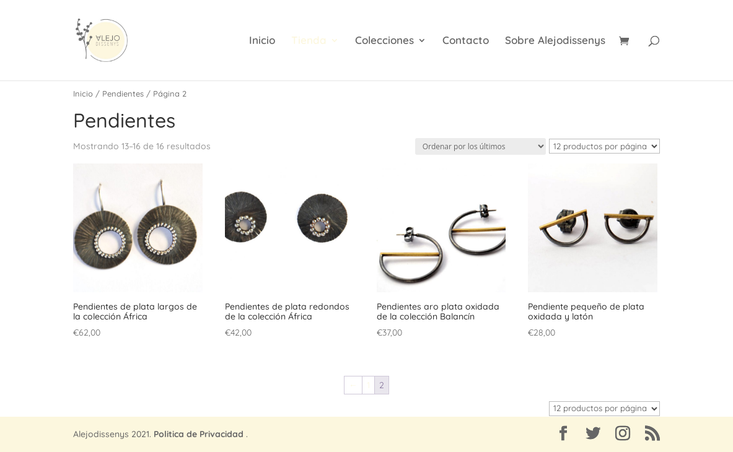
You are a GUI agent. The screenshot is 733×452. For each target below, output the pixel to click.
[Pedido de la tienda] (480, 146)
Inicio (262, 41)
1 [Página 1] (368, 385)
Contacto (465, 41)
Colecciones (384, 41)
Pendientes (123, 93)
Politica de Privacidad (199, 434)
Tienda (309, 41)
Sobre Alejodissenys (555, 41)
